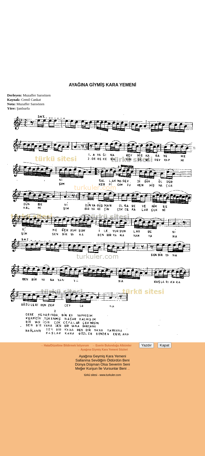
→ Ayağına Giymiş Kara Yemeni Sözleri (102, 349)
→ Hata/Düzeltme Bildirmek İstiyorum (64, 345)
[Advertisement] (102, 38)
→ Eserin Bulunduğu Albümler (112, 345)
